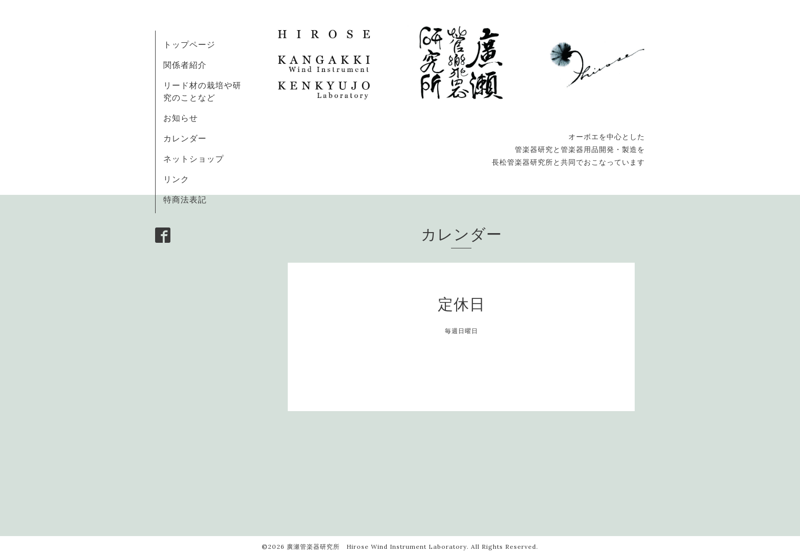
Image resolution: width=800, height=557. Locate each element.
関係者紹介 (185, 65)
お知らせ (180, 118)
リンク (176, 179)
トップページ (189, 44)
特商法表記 (185, 199)
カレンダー (185, 138)
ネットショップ (193, 159)
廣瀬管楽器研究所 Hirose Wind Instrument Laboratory (377, 546)
